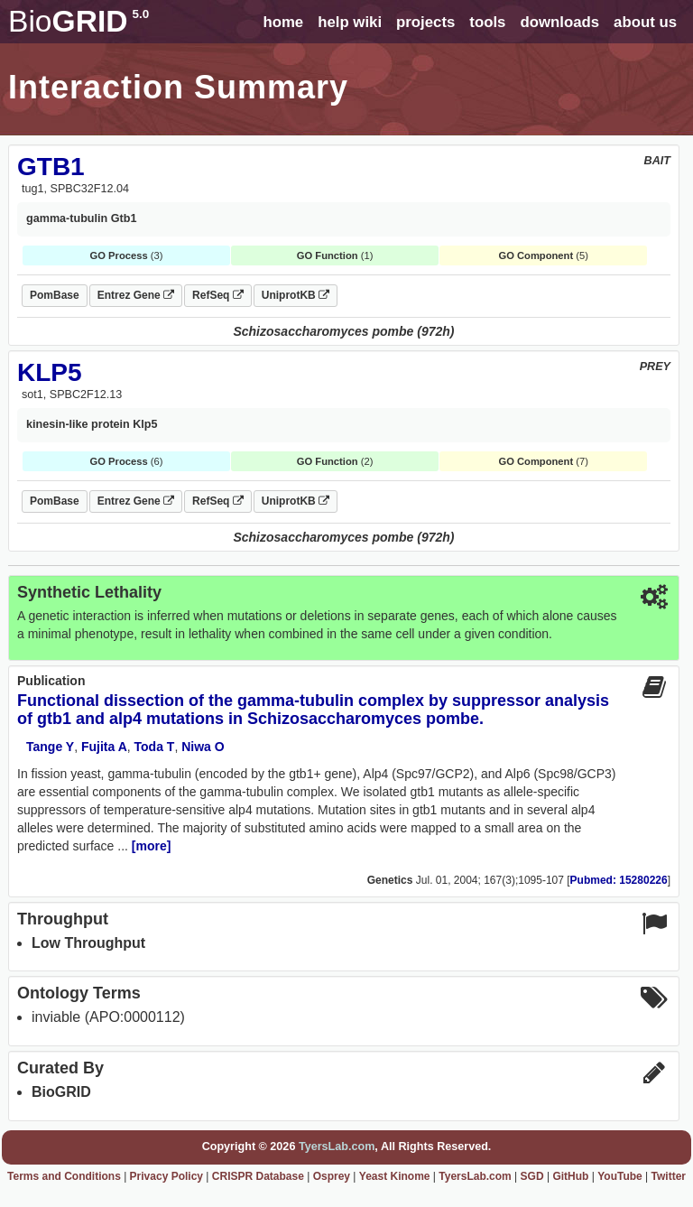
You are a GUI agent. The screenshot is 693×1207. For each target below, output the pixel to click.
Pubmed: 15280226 (619, 880)
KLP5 (49, 372)
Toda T (154, 746)
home (283, 22)
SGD (532, 1176)
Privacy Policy (166, 1176)
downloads (559, 22)
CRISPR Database (258, 1176)
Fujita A (104, 746)
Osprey (331, 1176)
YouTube (619, 1176)
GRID (78, 21)
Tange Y (50, 746)
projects (425, 22)
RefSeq (218, 295)
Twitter (668, 1176)
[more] (151, 846)
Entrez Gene (135, 295)
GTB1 (51, 167)
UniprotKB (295, 295)
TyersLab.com (336, 1146)
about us (645, 22)
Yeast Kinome (394, 1176)
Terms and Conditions (64, 1176)
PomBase (54, 295)
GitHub (570, 1176)
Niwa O (202, 746)
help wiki (350, 22)
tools (487, 22)
